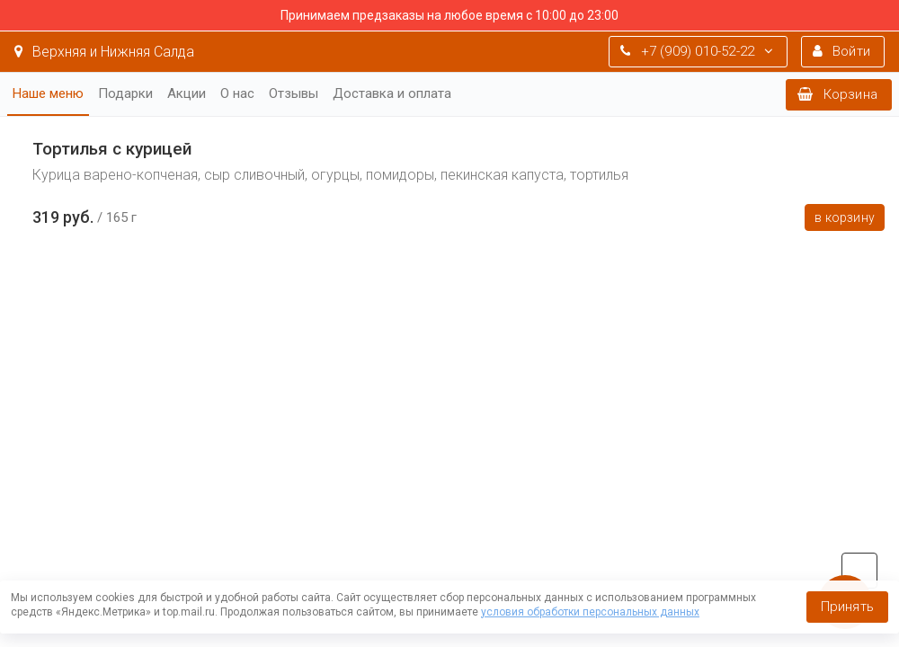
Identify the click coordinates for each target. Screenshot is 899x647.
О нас (237, 93)
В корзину (844, 217)
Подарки (125, 93)
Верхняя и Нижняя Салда (104, 51)
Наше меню (48, 93)
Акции (186, 93)
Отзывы (293, 93)
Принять (847, 606)
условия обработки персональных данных (590, 612)
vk (859, 571)
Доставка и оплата (392, 93)
